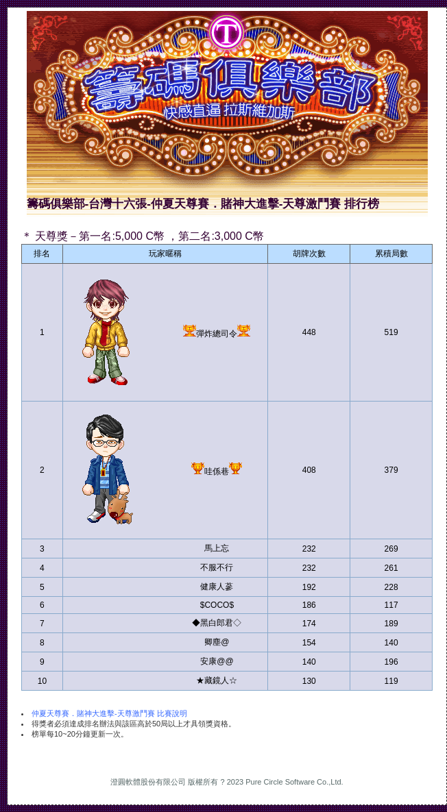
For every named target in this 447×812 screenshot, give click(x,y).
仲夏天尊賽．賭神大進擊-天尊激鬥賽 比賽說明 (109, 713)
